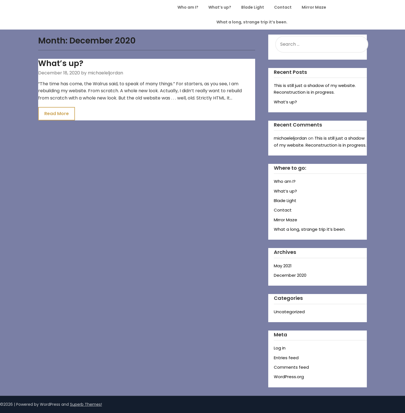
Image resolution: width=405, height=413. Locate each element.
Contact (283, 7)
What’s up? (219, 7)
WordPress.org (289, 377)
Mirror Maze (314, 7)
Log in (280, 348)
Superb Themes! (86, 404)
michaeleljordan (290, 138)
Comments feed (291, 367)
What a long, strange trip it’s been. (251, 22)
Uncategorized (289, 312)
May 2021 (283, 266)
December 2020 (290, 275)
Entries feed (286, 358)
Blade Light (252, 7)
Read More (56, 113)
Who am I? (187, 7)
